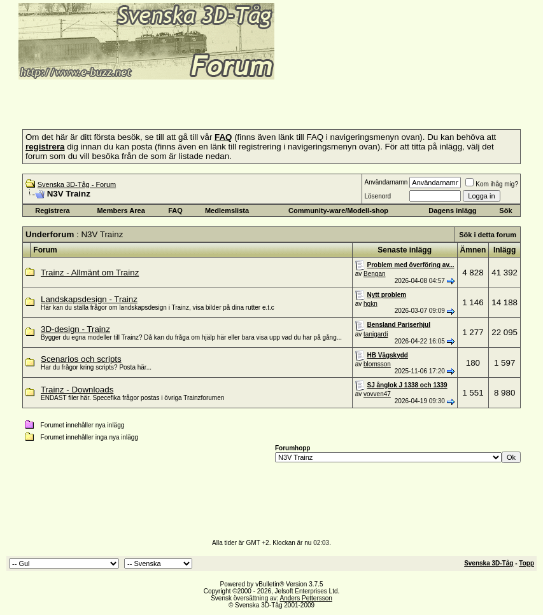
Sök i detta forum (487, 234)
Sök (505, 210)
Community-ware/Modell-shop (338, 210)
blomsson (377, 364)
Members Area (121, 210)
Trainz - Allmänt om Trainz (90, 272)
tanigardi (375, 334)
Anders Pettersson (306, 598)
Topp (526, 563)
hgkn (370, 303)
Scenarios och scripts (81, 359)
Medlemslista (227, 210)
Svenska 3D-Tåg (488, 563)
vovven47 (377, 393)
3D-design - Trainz (75, 329)
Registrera (52, 210)
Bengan (374, 273)
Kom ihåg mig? (491, 184)
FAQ (175, 210)
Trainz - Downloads (77, 389)
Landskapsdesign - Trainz (89, 299)
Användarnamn (385, 182)
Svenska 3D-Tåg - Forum (77, 184)
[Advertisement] (155, 100)
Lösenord (377, 196)
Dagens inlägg (452, 210)
